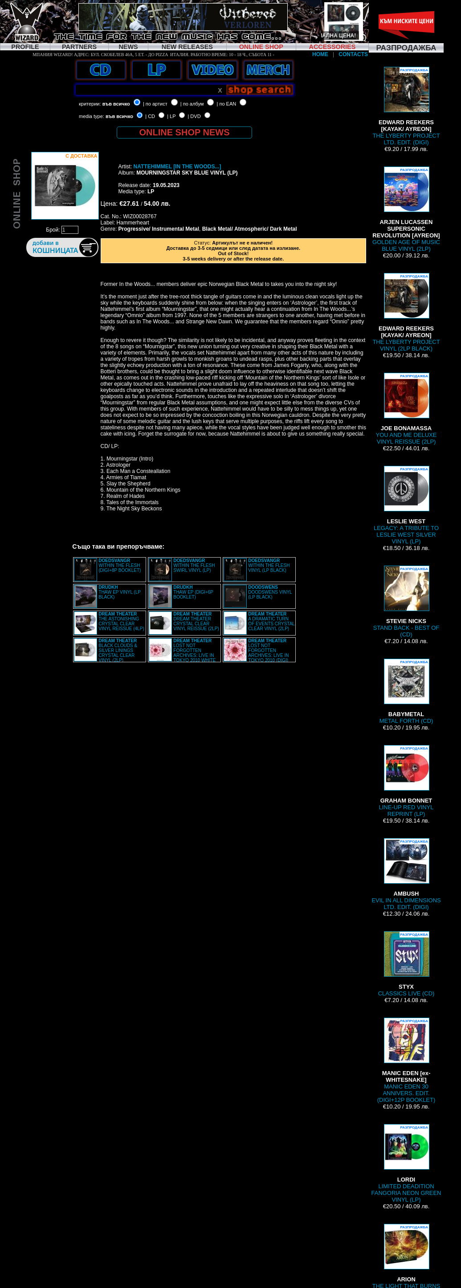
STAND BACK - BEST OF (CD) (406, 602)
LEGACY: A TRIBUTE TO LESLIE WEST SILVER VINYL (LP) (406, 505)
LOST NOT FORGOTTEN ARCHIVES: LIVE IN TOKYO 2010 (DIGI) (268, 650)
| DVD (194, 116)
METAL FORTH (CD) (406, 691)
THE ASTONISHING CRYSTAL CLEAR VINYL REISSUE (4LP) (121, 621)
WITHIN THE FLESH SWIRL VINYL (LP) (194, 565)
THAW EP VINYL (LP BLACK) (119, 592)
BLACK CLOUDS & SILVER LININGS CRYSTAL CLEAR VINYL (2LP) (117, 650)
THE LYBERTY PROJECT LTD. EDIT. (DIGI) (406, 106)
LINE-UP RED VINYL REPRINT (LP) (406, 781)
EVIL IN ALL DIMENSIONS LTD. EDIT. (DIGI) (406, 874)
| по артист (155, 103)
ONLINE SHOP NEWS (184, 132)
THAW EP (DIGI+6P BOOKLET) (193, 592)
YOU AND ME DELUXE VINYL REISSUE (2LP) (406, 409)
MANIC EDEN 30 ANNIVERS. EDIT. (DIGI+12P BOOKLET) (406, 1060)
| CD (150, 116)
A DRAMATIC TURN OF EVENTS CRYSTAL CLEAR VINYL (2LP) (271, 621)
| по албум (192, 103)
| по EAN (227, 103)
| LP (171, 116)
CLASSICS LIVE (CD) (406, 964)
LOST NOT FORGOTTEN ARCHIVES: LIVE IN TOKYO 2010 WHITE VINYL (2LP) (182, 653)
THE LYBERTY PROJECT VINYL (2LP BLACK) (406, 312)
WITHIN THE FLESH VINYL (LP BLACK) (269, 565)
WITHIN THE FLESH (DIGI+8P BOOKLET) (119, 565)
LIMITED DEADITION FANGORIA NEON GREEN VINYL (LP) (406, 1163)
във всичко (116, 103)
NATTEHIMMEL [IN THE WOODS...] (177, 166)
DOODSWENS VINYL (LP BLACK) (270, 592)
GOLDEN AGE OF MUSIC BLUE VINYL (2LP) (406, 209)
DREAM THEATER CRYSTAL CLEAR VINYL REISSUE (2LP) (196, 621)
